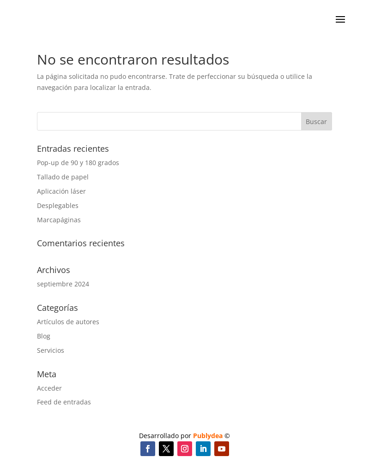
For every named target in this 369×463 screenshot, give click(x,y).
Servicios (50, 350)
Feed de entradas (64, 402)
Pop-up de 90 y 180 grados (78, 162)
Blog (43, 336)
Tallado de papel (63, 176)
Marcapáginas (59, 219)
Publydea (208, 435)
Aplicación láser (61, 191)
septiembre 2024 (63, 283)
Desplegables (58, 205)
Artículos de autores (68, 321)
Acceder (49, 388)
